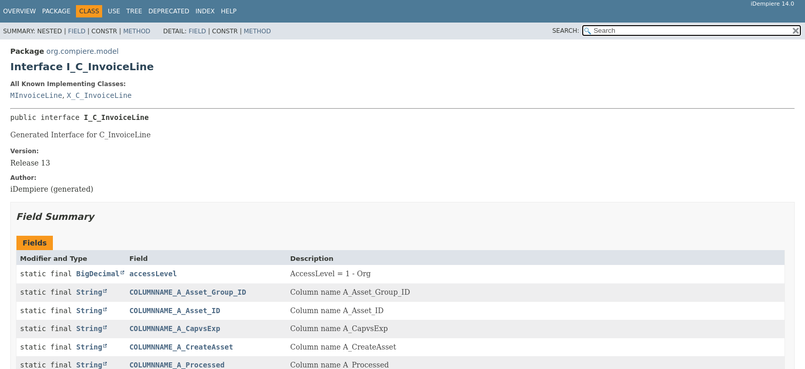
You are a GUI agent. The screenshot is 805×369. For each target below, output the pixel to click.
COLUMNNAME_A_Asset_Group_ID (187, 292)
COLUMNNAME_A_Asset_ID (174, 310)
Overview (19, 11)
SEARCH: (566, 30)
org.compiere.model (82, 51)
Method (136, 31)
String (89, 292)
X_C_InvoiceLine (99, 95)
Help (229, 11)
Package (56, 11)
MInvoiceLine (36, 95)
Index (205, 11)
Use (114, 11)
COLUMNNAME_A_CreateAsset (181, 347)
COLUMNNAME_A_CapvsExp (174, 328)
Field (76, 31)
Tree (134, 11)
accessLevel (153, 274)
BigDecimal (98, 274)
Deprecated (168, 11)
